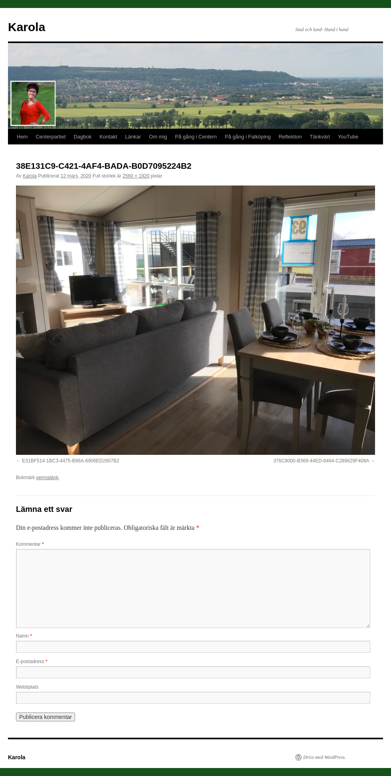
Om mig (158, 137)
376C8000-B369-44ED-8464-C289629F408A (321, 461)
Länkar (133, 137)
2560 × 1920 (135, 176)
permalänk (47, 477)
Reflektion (290, 137)
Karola (26, 27)
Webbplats (27, 687)
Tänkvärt (320, 137)
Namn (24, 636)
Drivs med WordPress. (324, 757)
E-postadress (31, 661)
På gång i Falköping (248, 137)
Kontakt (108, 137)
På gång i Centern (196, 137)
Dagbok (83, 137)
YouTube (348, 137)
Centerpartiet (50, 137)
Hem (22, 137)
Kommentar (30, 544)
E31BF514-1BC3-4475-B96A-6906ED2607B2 (70, 461)
